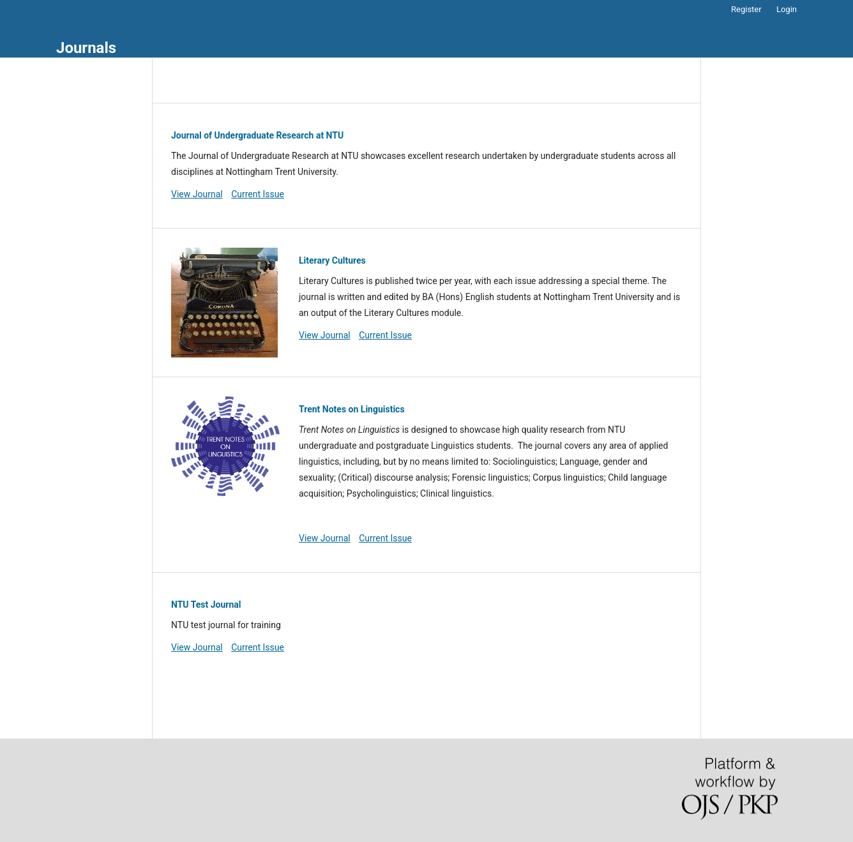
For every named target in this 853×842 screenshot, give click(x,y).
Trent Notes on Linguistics (352, 409)
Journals (86, 48)
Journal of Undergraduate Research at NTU (257, 135)
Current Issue (257, 194)
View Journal (197, 194)
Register (746, 9)
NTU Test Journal (206, 604)
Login (786, 9)
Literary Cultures (332, 260)
